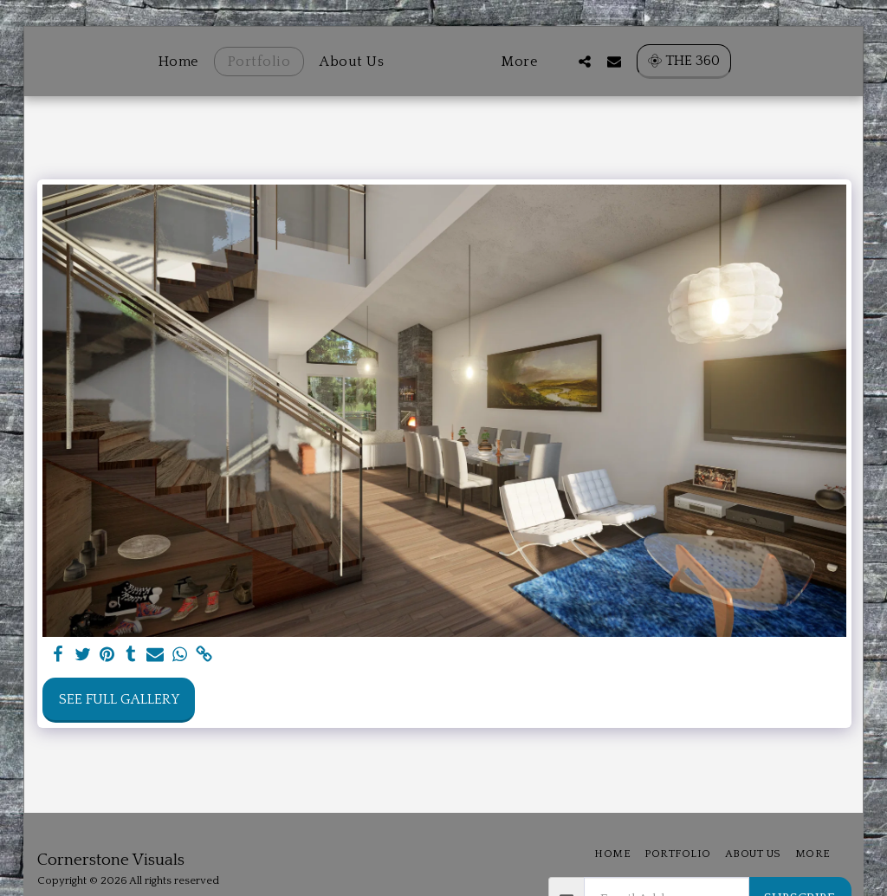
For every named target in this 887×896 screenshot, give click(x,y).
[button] (613, 61)
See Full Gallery (119, 699)
